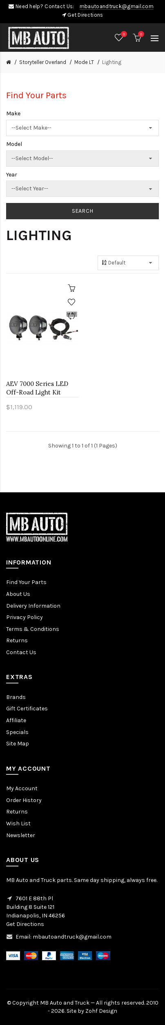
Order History (24, 800)
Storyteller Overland (42, 62)
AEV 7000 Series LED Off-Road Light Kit (37, 388)
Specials (17, 732)
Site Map (17, 743)
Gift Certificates (27, 708)
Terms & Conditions (32, 629)
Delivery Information (33, 605)
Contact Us (21, 652)
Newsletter (20, 835)
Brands (16, 697)
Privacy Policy (24, 617)
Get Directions (85, 15)
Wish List (18, 823)
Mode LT (84, 62)
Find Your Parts (26, 582)
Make (13, 113)
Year (11, 174)
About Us (18, 594)
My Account (22, 788)
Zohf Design (101, 1010)
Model (14, 144)
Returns (17, 640)
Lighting (111, 62)
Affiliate (16, 720)
